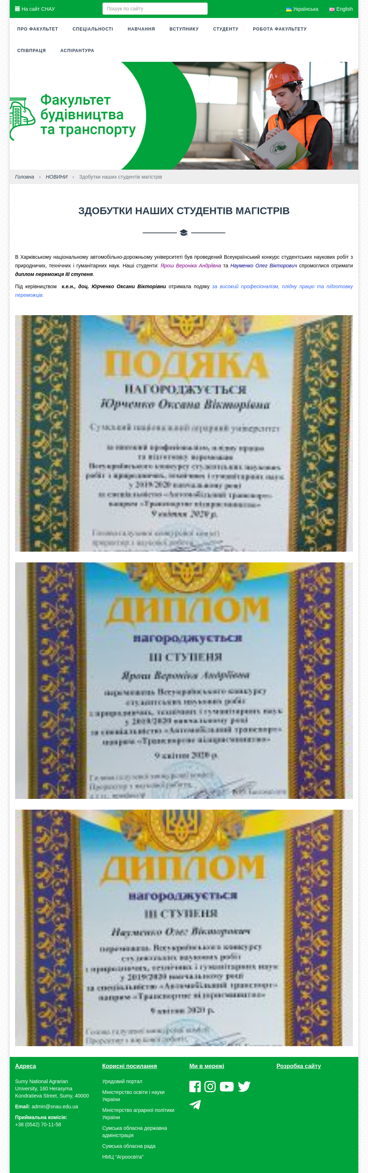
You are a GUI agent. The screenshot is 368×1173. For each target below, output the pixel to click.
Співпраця (31, 50)
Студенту (226, 29)
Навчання (141, 29)
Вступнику (184, 29)
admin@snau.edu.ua (55, 1106)
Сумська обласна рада (129, 1146)
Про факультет (37, 29)
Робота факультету (280, 29)
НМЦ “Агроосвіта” (123, 1157)
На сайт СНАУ (35, 9)
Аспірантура (77, 50)
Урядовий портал (122, 1081)
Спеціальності (93, 29)
